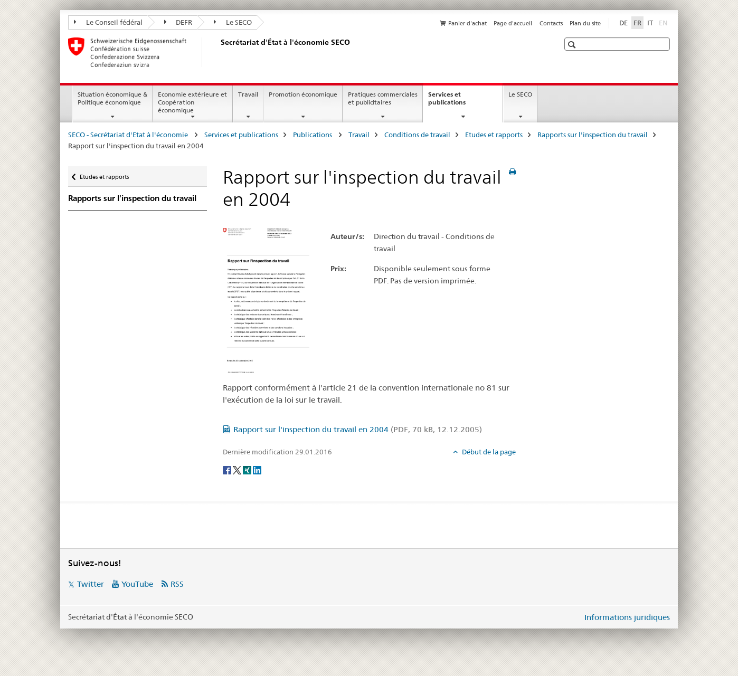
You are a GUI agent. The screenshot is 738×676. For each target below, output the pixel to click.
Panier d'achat (467, 23)
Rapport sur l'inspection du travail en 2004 (357, 429)
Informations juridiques (627, 617)
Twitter (90, 584)
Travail (248, 94)
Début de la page (488, 452)
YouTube (137, 584)
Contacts (551, 23)
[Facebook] (228, 469)
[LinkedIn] (257, 469)
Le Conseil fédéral (108, 22)
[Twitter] (238, 469)
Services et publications (458, 101)
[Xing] (248, 469)
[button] (573, 44)
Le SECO (233, 22)
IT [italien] (650, 22)
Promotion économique (303, 94)
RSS (177, 584)
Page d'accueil (513, 23)
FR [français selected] (637, 22)
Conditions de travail (417, 134)
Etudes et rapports (494, 134)
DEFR (178, 22)
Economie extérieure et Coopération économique (192, 102)
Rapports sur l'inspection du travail (592, 134)
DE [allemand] (623, 22)
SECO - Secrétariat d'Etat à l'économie (129, 134)
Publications (313, 134)
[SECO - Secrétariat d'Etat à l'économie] (218, 52)
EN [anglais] (664, 22)
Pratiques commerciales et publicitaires (383, 98)
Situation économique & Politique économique (112, 98)
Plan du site (585, 23)
